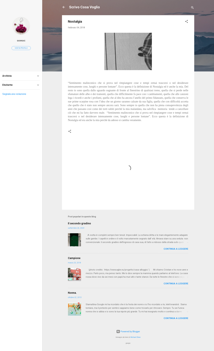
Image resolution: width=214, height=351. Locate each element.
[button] (186, 22)
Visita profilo (21, 48)
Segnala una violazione (14, 94)
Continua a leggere (176, 249)
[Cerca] (192, 8)
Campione (74, 258)
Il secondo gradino (79, 223)
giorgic (21, 40)
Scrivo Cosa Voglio (84, 7)
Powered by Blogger (128, 331)
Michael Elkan (135, 337)
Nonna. (72, 292)
